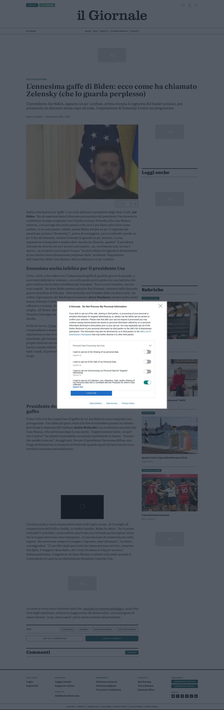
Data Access (111, 403)
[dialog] (112, 355)
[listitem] (112, 345)
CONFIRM (91, 393)
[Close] (161, 307)
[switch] (147, 352)
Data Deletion (96, 403)
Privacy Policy (128, 403)
